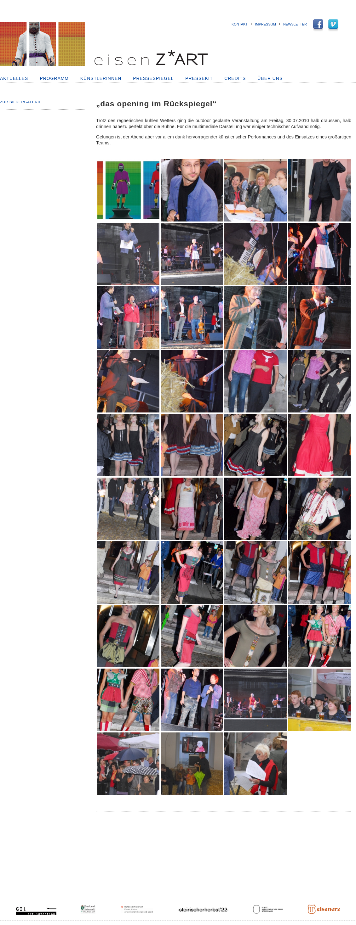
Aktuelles (14, 78)
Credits (235, 78)
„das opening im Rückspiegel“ (156, 103)
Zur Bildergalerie (21, 102)
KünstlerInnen (100, 78)
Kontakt (240, 24)
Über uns (270, 78)
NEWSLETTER (295, 24)
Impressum (265, 24)
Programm (54, 78)
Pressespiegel (153, 78)
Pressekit (199, 78)
